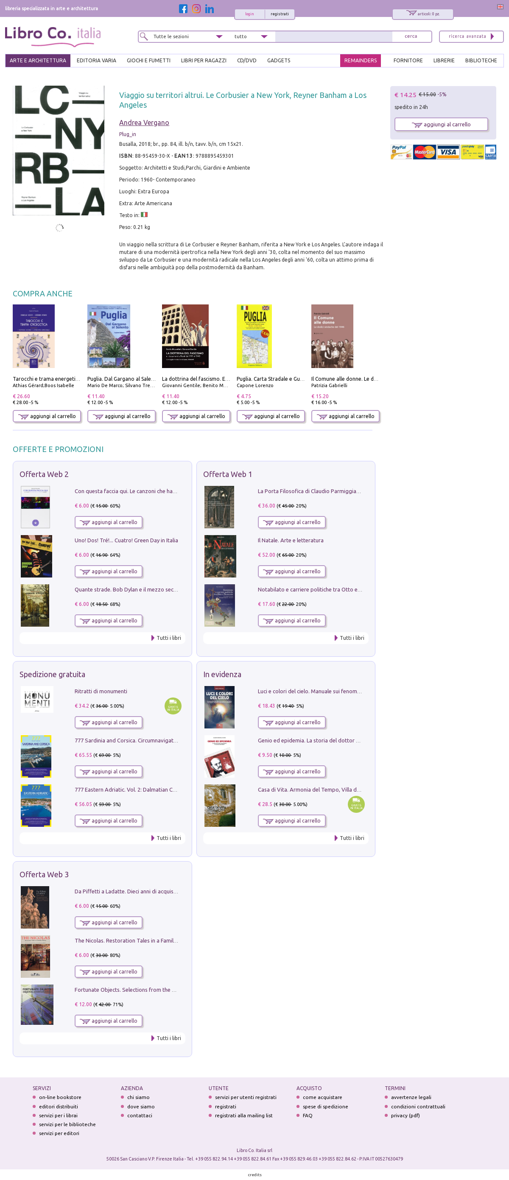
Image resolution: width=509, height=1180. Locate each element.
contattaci (139, 1115)
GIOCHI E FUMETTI (149, 60)
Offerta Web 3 (44, 874)
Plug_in (127, 134)
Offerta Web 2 (44, 474)
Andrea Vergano (144, 122)
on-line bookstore (60, 1097)
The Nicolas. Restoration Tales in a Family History (135, 940)
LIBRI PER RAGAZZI (204, 60)
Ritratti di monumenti (101, 691)
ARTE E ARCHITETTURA (38, 60)
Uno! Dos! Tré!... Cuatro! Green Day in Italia (126, 540)
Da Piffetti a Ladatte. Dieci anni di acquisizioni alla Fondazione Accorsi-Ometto (171, 891)
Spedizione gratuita (52, 674)
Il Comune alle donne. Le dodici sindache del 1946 (370, 379)
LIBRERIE (444, 60)
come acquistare (322, 1097)
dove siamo (141, 1106)
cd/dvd (247, 60)
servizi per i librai (58, 1115)
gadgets (278, 60)
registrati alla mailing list (244, 1115)
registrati (280, 14)
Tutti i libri (169, 638)
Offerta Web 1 (227, 474)
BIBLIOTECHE (481, 60)
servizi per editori (59, 1133)
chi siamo (138, 1097)
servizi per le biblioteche (67, 1124)
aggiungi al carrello (47, 416)
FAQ (308, 1115)
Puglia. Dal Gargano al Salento (123, 379)
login (249, 14)
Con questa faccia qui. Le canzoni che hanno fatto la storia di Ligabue (159, 491)
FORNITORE (408, 60)
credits (255, 1174)
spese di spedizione (325, 1106)
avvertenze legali (411, 1097)
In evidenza (222, 674)
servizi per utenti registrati (246, 1097)
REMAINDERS (360, 60)
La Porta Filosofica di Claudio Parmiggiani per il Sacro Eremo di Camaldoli (348, 491)
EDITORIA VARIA (96, 60)
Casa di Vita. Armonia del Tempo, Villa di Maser (316, 789)
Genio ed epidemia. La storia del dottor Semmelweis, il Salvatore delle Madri (352, 740)
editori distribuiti (58, 1106)
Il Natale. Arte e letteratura (291, 540)
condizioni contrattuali (418, 1106)
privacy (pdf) (405, 1115)
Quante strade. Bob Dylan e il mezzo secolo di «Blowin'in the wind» (156, 589)
